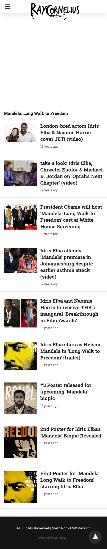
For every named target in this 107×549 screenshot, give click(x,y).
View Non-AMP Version (71, 528)
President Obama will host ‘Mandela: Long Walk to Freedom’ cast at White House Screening (71, 216)
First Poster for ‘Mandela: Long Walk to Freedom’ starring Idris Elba (70, 480)
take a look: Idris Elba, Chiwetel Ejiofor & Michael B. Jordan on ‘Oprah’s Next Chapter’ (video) (71, 173)
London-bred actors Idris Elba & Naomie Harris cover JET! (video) (69, 132)
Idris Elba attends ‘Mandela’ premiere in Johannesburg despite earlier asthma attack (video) (66, 263)
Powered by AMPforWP (53, 538)
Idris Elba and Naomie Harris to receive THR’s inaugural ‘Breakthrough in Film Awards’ (69, 310)
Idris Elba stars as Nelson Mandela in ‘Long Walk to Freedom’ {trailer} (70, 351)
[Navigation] (6, 6)
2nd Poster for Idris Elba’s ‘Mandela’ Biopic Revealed (70, 432)
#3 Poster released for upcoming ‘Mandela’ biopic (65, 391)
